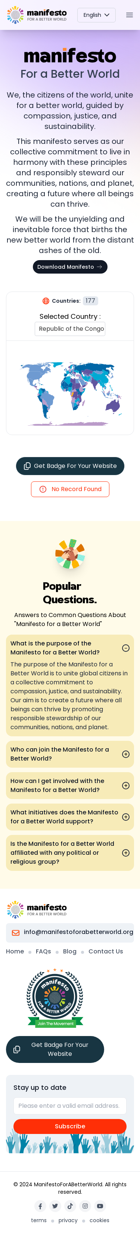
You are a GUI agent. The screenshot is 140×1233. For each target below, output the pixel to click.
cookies (99, 1220)
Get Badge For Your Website (70, 466)
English (96, 15)
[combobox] (39, 328)
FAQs (43, 951)
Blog (70, 951)
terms (39, 1220)
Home (15, 951)
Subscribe (70, 1126)
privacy (68, 1220)
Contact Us (105, 951)
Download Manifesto (70, 267)
